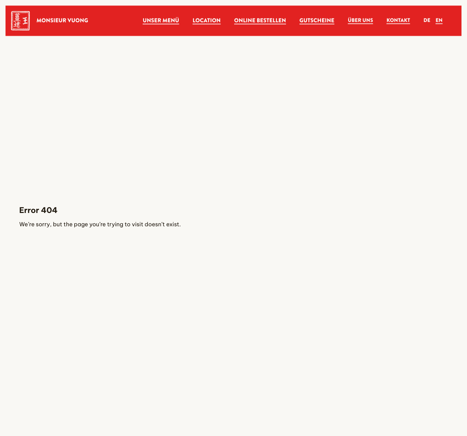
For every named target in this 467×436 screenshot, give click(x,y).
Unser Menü (161, 21)
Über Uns (360, 20)
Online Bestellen (260, 21)
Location (207, 21)
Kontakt (398, 20)
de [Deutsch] (427, 20)
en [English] (439, 20)
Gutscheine (316, 21)
